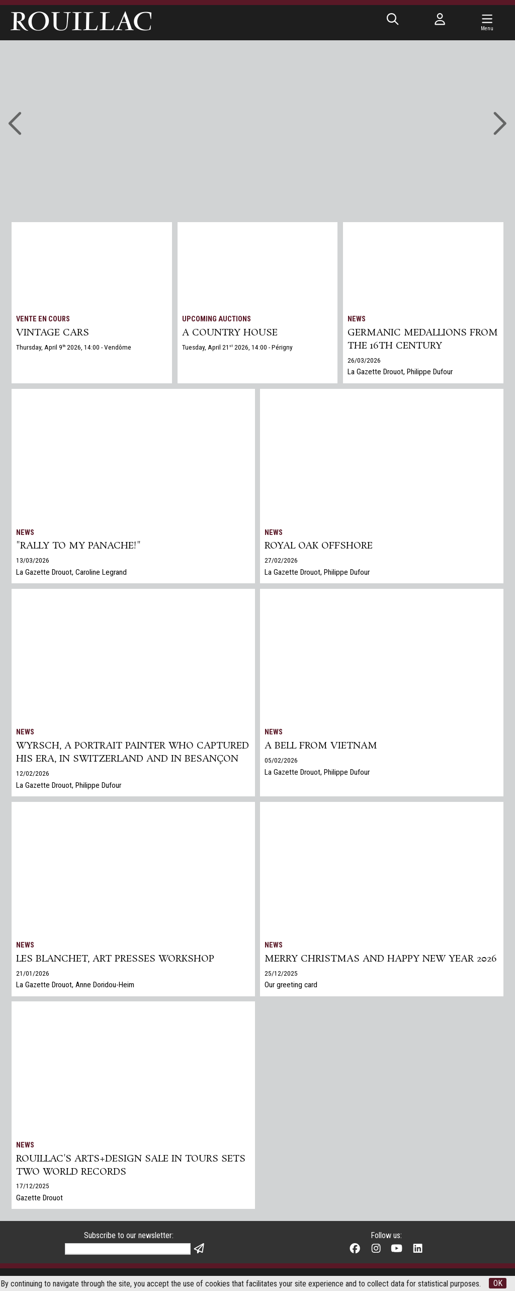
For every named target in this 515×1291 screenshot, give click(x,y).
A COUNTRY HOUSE (230, 332)
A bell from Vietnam (321, 746)
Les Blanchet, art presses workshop (115, 959)
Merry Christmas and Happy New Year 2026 (381, 959)
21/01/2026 (32, 973)
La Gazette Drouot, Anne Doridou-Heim (75, 984)
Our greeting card (291, 984)
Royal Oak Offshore (319, 546)
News (357, 319)
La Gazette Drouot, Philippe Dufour (400, 371)
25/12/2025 (281, 973)
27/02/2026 (281, 560)
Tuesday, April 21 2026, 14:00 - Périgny (237, 347)
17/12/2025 (32, 1186)
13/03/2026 (32, 560)
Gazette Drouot (39, 1197)
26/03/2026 (364, 360)
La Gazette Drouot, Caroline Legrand (71, 572)
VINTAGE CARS (52, 332)
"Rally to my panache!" (78, 546)
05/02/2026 (281, 760)
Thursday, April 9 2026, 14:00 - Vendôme (73, 347)
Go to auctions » (250, 109)
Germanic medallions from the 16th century (423, 339)
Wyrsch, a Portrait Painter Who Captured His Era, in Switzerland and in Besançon (132, 752)
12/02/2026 (32, 773)
